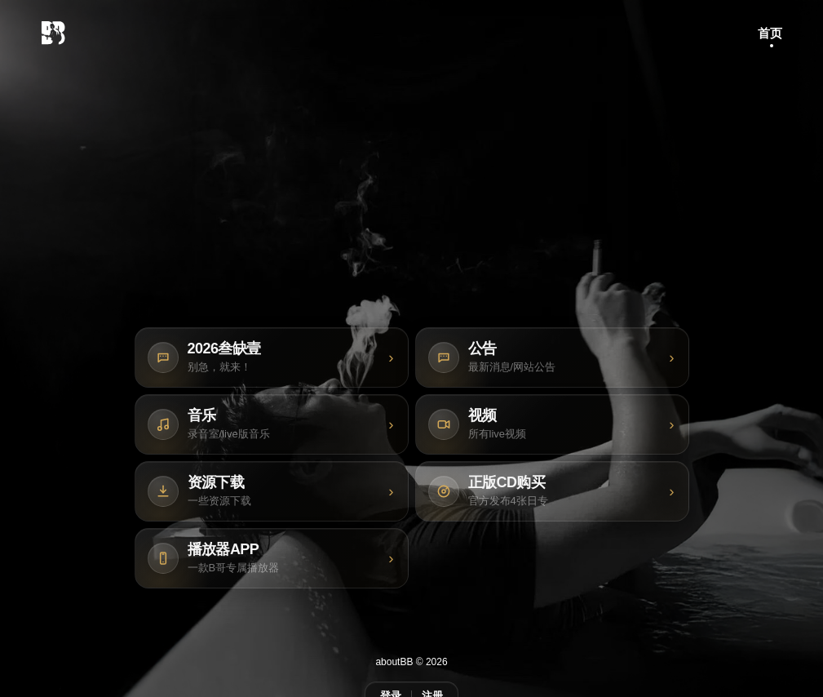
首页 (770, 33)
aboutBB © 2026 (411, 662)
